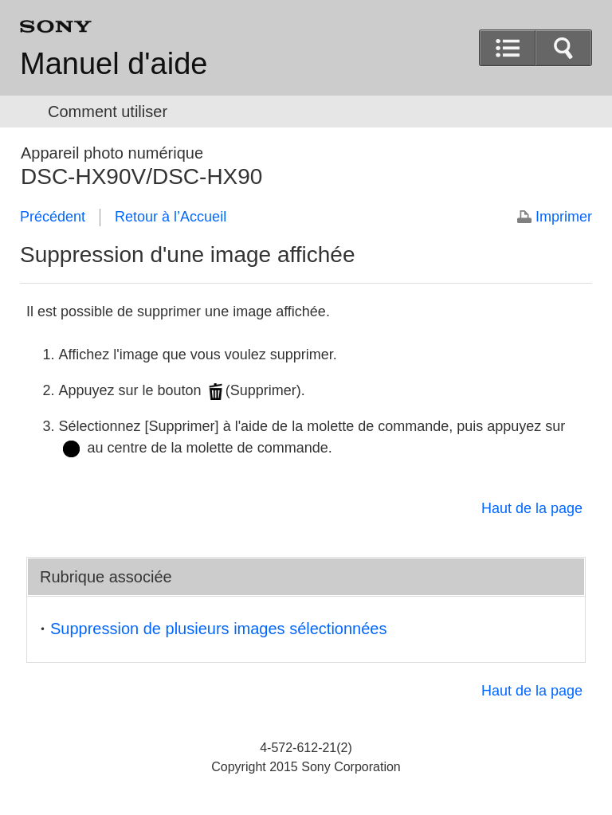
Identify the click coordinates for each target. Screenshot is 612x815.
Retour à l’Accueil (170, 217)
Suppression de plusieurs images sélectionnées (218, 628)
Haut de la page (532, 508)
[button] (563, 47)
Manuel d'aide (113, 64)
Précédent (52, 217)
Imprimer (564, 217)
